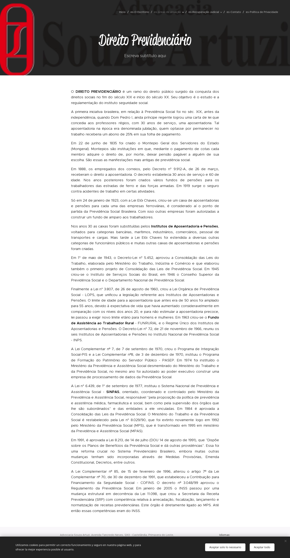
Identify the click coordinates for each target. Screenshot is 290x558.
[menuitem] (123, 12)
